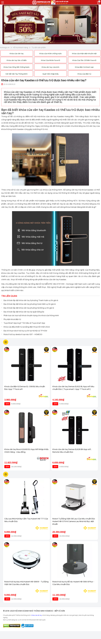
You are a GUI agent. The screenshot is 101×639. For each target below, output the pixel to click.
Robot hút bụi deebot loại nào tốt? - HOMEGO (23, 334)
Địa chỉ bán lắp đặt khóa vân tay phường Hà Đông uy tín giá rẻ (29, 308)
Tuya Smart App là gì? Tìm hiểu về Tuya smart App (24, 323)
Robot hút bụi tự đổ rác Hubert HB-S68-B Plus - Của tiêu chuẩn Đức (73, 583)
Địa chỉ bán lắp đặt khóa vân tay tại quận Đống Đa (24, 311)
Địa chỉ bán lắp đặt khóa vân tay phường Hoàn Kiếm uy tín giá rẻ (30, 304)
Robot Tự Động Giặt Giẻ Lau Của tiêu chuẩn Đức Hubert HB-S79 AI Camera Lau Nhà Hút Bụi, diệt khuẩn (73, 521)
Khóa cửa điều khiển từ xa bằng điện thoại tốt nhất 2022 (27, 327)
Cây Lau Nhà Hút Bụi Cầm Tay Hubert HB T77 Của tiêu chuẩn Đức (26, 520)
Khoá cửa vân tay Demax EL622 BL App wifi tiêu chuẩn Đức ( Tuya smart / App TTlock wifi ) (73, 387)
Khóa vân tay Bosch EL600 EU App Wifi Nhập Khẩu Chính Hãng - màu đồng (26, 450)
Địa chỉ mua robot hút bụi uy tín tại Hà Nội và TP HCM (25, 330)
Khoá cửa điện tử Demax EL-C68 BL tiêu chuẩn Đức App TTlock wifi (24, 387)
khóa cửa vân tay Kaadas (52, 116)
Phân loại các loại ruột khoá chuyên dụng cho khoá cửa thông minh (31, 315)
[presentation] (4, 25)
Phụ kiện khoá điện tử (12, 319)
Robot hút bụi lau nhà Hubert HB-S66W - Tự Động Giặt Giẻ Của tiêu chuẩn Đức (26, 583)
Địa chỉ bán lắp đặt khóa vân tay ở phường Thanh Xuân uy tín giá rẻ (31, 300)
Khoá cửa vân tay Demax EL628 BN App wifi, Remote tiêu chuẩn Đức (71, 450)
